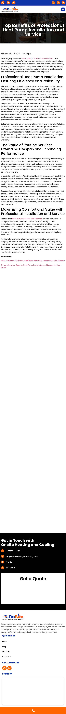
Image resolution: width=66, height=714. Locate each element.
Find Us (9, 562)
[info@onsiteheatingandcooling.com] (2, 556)
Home (4, 641)
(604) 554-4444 (13, 551)
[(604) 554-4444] (2, 550)
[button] (63, 9)
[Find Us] (2, 562)
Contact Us (6, 657)
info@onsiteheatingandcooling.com (22, 556)
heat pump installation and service (37, 58)
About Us (6, 652)
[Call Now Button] (33, 710)
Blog (4, 647)
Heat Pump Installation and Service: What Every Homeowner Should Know (33, 260)
